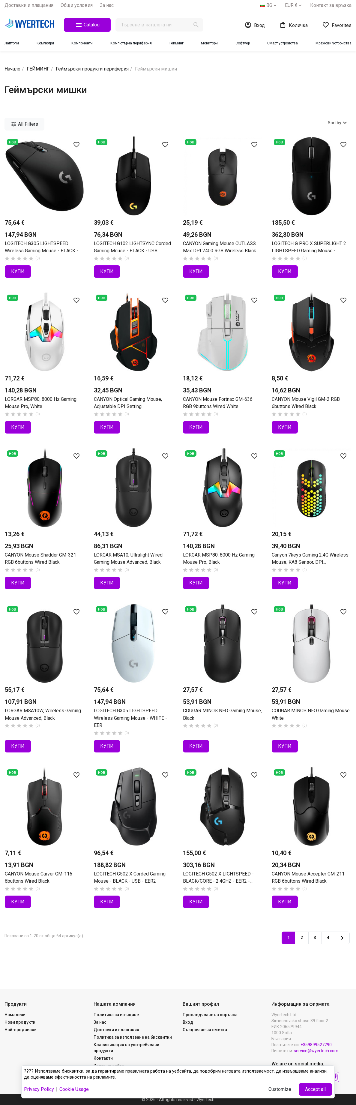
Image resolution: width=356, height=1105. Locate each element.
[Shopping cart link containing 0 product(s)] (293, 25)
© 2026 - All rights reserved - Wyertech (178, 1099)
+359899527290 (316, 1044)
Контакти (103, 1058)
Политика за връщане (116, 1014)
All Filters (24, 124)
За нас (107, 5)
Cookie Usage (74, 1089)
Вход (188, 1022)
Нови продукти (19, 1022)
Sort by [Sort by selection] (338, 122)
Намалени (14, 1014)
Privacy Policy (39, 1089)
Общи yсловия (77, 5)
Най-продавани (20, 1029)
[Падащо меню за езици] (269, 5)
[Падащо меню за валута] (294, 5)
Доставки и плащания (28, 5)
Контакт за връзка (331, 5)
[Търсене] (159, 25)
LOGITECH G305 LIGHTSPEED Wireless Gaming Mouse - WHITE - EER (130, 718)
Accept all (315, 1089)
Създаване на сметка (205, 1029)
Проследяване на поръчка (210, 1014)
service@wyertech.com (316, 1050)
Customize (279, 1089)
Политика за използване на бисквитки (133, 1037)
